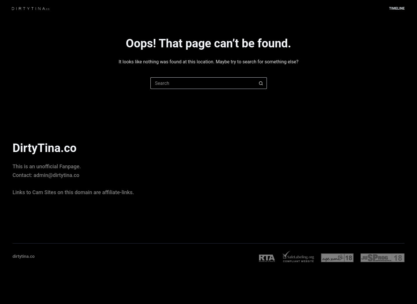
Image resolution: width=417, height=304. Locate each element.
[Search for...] (202, 83)
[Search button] (261, 83)
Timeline (396, 8)
